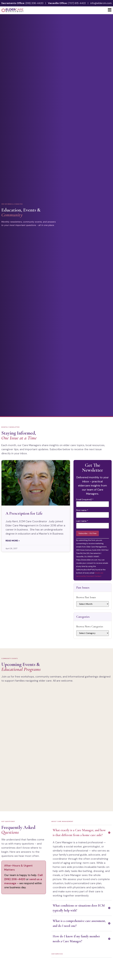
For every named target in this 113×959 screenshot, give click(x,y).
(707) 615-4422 (77, 3)
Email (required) (84, 499)
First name (82, 510)
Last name (82, 521)
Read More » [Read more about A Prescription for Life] (13, 540)
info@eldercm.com (101, 3)
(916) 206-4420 (34, 3)
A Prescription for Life (24, 513)
